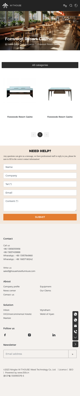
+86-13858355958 (11, 249)
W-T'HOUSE (15, 5)
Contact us (8, 294)
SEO (71, 369)
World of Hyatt (47, 314)
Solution (8, 304)
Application (28, 44)
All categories (40, 65)
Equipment (45, 286)
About (7, 281)
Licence (63, 369)
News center (9, 290)
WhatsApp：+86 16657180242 (18, 259)
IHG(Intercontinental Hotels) (17, 314)
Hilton (6, 310)
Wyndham (45, 310)
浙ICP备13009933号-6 (13, 376)
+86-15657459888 (11, 252)
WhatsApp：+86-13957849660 (18, 255)
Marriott (7, 318)
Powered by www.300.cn (17, 372)
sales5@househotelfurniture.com (19, 271)
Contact (8, 238)
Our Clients (45, 290)
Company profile (11, 286)
